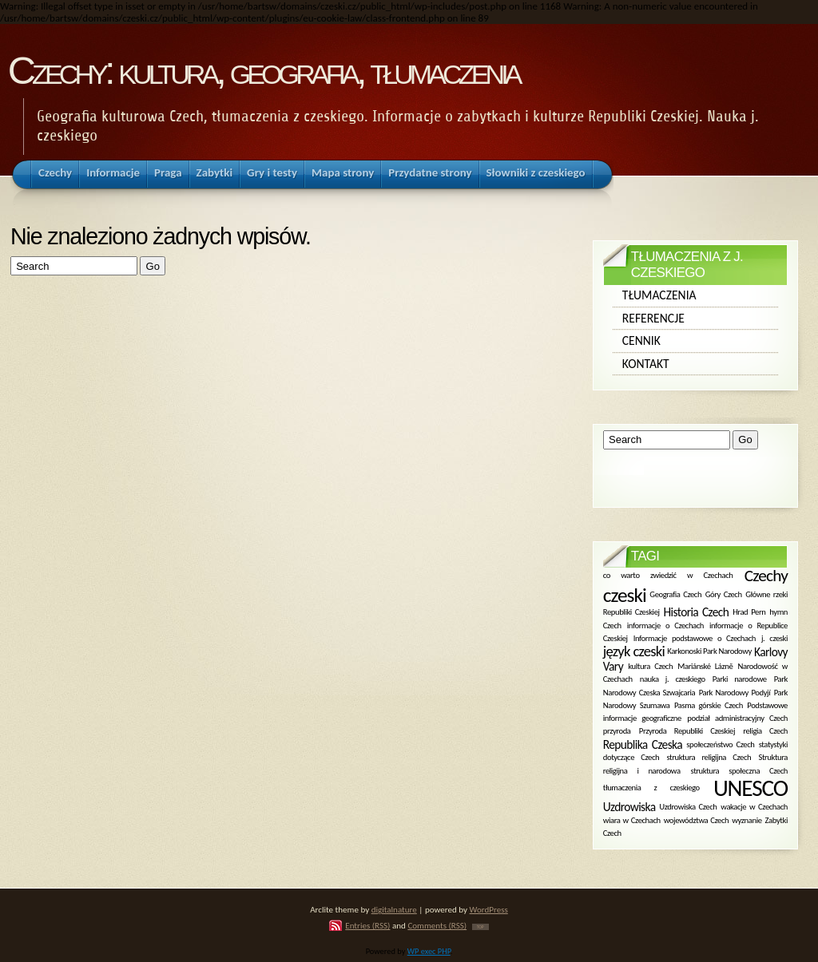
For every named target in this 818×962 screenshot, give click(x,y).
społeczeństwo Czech (720, 743)
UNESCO (750, 788)
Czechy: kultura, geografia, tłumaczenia (263, 70)
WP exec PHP (429, 951)
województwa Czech (696, 819)
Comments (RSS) (437, 925)
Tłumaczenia (659, 295)
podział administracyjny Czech (737, 718)
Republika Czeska (642, 744)
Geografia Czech (675, 594)
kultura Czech (650, 665)
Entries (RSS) (367, 925)
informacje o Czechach (665, 625)
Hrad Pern (749, 612)
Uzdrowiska (629, 806)
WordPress (489, 909)
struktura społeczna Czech (739, 770)
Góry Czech (723, 594)
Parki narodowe (740, 679)
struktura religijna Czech (708, 757)
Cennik (641, 340)
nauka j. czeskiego (672, 679)
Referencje (653, 318)
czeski (624, 595)
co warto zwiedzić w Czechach (668, 576)
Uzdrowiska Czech (688, 807)
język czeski (634, 651)
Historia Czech (696, 612)
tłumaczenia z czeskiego (651, 787)
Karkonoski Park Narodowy (709, 651)
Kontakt (645, 363)
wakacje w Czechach (754, 807)
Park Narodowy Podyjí (734, 692)
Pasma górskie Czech (708, 705)
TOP (480, 926)
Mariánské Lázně (705, 665)
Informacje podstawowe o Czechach (694, 637)
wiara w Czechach (632, 819)
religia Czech (765, 731)
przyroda (617, 731)
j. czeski (774, 637)
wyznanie (746, 819)
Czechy (766, 575)
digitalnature (394, 909)
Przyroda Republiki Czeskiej (687, 731)
